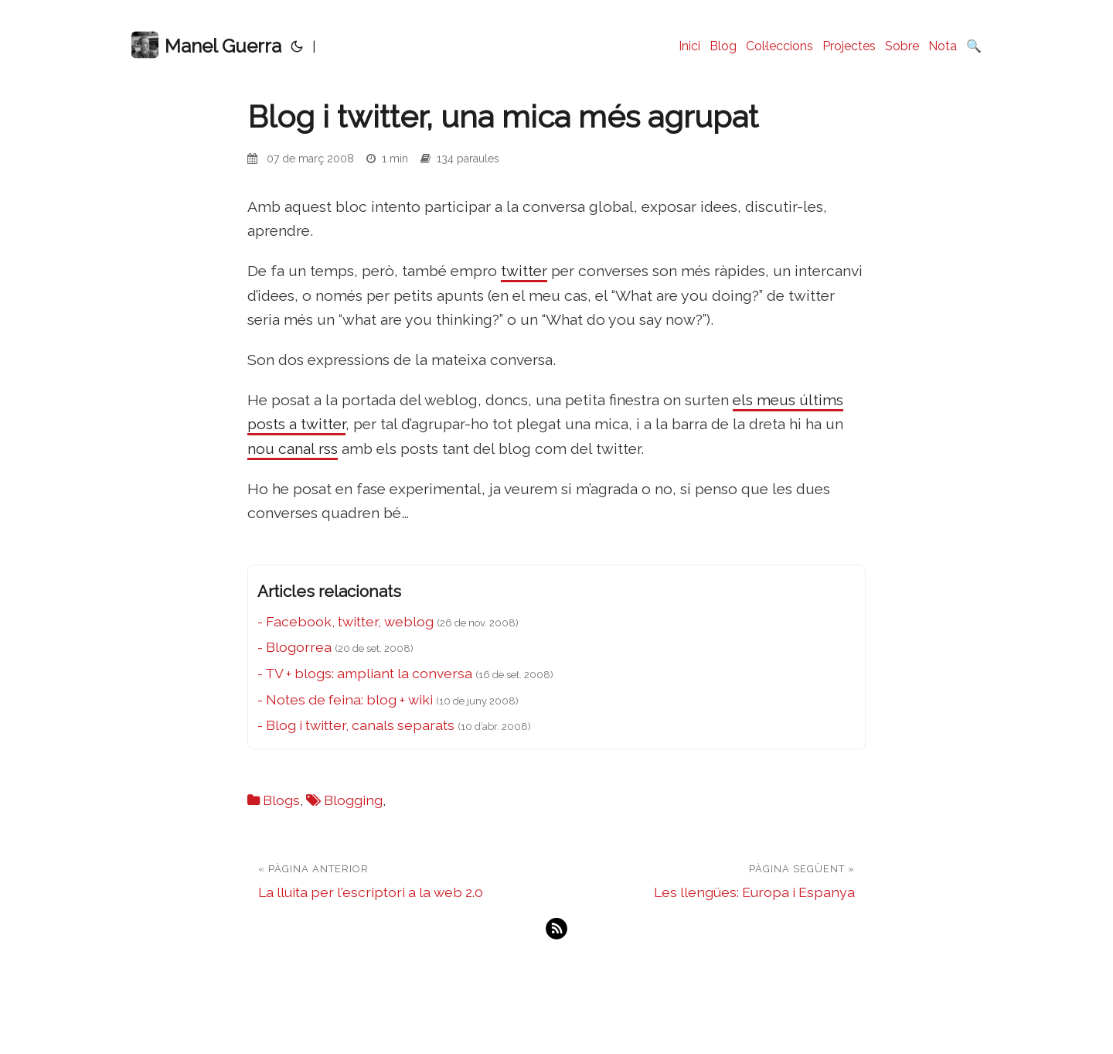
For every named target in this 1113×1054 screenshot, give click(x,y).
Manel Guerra (206, 45)
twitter (524, 271)
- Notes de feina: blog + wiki (345, 699)
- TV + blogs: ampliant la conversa (364, 673)
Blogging (353, 800)
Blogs (281, 800)
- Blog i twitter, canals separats (355, 725)
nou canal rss (292, 449)
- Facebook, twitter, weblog (345, 621)
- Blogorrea (294, 647)
